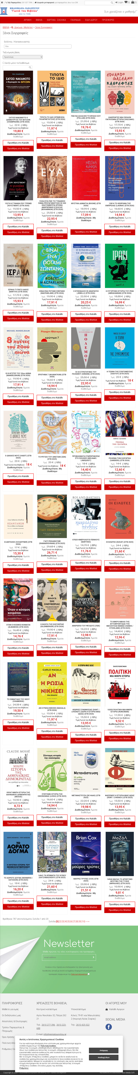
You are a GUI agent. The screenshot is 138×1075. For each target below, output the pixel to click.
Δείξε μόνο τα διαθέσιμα (16, 63)
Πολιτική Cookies (48, 1046)
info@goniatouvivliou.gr (55, 1034)
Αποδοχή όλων (104, 1057)
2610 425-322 (82, 1025)
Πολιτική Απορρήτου (79, 974)
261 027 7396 (19, 2)
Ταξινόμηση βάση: (11, 52)
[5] (68, 921)
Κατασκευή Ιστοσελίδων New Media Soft (117, 1072)
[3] (63, 921)
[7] (74, 921)
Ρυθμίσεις (23, 1068)
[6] (71, 921)
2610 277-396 (48, 1025)
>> (88, 921)
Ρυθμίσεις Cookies (11, 1049)
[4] (66, 921)
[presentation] (69, 984)
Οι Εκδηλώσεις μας (11, 1015)
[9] (80, 921)
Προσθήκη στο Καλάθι (18, 143)
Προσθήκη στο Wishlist (18, 148)
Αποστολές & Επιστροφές (14, 1021)
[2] (60, 921)
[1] (57, 921)
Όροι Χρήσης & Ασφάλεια (14, 1037)
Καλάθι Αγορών (115, 1009)
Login (119, 2)
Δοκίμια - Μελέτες (22, 27)
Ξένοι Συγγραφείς (44, 27)
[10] (83, 921)
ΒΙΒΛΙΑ (6, 27)
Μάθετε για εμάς (10, 1009)
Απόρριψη (104, 1050)
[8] (77, 921)
